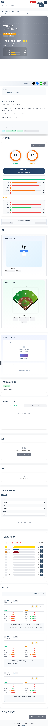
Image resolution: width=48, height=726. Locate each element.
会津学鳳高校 (20, 13)
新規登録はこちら (24, 358)
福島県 (14, 13)
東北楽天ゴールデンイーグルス (31, 130)
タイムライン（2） (35, 405)
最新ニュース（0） (12, 405)
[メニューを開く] (0, 363)
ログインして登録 (24, 454)
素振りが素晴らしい (11, 130)
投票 (41, 547)
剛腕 (4, 130)
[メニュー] (45, 2)
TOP (2, 11)
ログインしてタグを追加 (9, 128)
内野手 (13, 11)
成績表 (4, 494)
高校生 (6, 11)
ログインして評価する (38, 145)
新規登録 (40, 2)
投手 (10, 11)
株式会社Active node (25, 725)
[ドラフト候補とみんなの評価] (2, 2)
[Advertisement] (24, 70)
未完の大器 (20, 130)
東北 (10, 13)
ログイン (33, 2)
